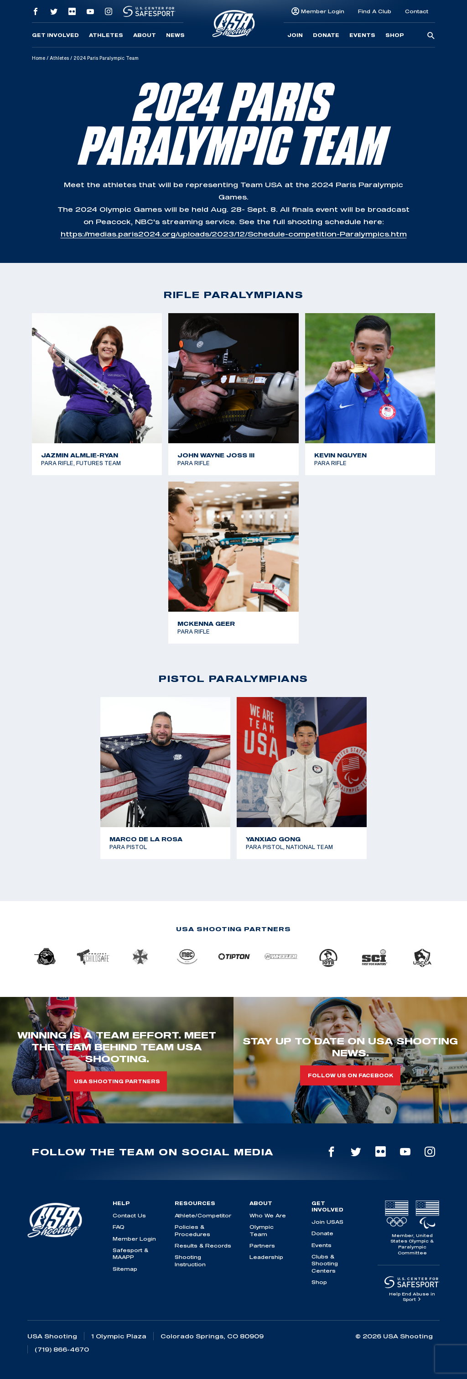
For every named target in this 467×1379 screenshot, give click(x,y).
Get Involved (55, 35)
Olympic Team (261, 1230)
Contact (416, 11)
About (144, 35)
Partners (262, 1245)
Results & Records (203, 1245)
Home (38, 58)
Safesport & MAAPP (130, 1253)
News (175, 35)
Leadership (266, 1257)
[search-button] (431, 36)
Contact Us (129, 1215)
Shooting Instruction (190, 1260)
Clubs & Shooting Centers (324, 1263)
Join (295, 35)
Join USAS (327, 1222)
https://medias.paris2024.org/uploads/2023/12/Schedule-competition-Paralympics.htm (234, 234)
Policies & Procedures (192, 1230)
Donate (326, 35)
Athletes (106, 35)
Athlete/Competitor (203, 1215)
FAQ (119, 1227)
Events (362, 35)
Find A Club (374, 11)
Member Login (322, 11)
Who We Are (267, 1215)
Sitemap (125, 1269)
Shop (394, 35)
